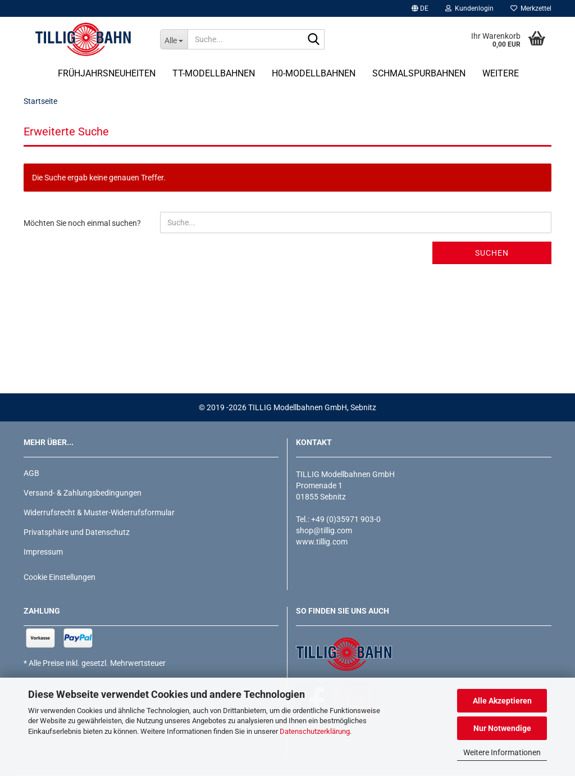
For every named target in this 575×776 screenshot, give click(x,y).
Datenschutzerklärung (315, 731)
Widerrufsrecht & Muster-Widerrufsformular (99, 512)
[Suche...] (174, 39)
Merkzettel (530, 8)
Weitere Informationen (502, 752)
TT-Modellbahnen (213, 73)
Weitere (500, 73)
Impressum (43, 551)
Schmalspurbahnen (419, 73)
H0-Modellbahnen (313, 73)
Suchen (492, 252)
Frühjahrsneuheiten (107, 73)
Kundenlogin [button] (469, 8)
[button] (420, 8)
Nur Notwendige (502, 728)
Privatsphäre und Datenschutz (77, 532)
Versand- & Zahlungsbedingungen (83, 492)
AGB (31, 473)
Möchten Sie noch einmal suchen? (82, 223)
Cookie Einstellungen (59, 577)
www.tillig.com (322, 541)
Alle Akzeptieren (502, 700)
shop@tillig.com (324, 530)
